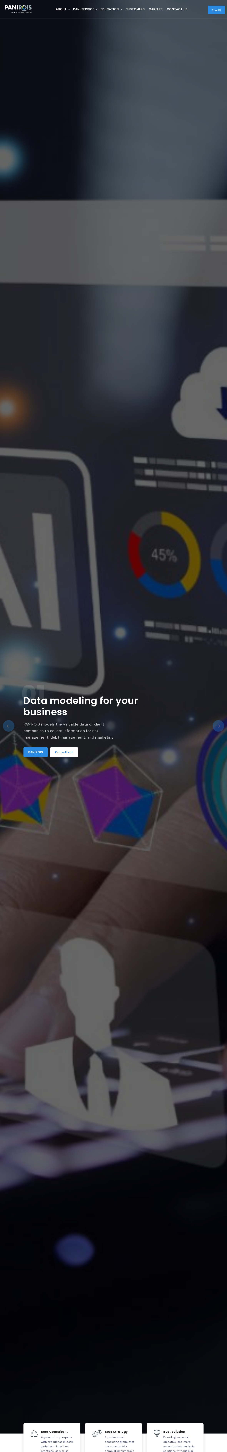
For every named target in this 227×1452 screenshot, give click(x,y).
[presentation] (8, 726)
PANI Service (83, 9)
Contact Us (177, 9)
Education (110, 9)
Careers (156, 9)
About (61, 9)
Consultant (64, 752)
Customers (135, 9)
